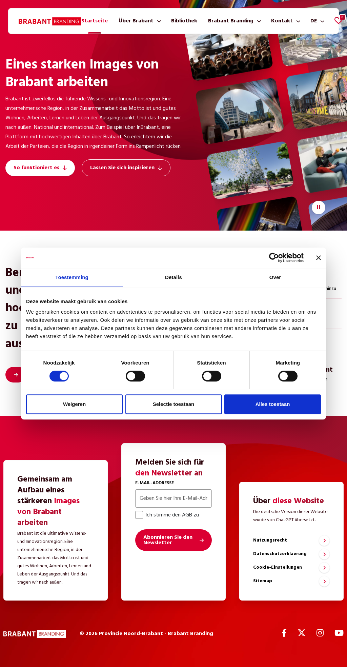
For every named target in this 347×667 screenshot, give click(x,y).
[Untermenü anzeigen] (157, 21)
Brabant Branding (230, 21)
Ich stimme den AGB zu (167, 515)
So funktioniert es (40, 167)
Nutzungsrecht (270, 540)
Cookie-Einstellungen (277, 567)
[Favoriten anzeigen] (338, 20)
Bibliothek (184, 21)
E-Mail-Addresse (154, 483)
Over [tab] (275, 277)
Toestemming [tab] (71, 277)
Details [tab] (173, 277)
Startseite (94, 21)
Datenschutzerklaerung (280, 554)
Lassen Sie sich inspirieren (126, 167)
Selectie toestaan (174, 404)
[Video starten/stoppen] (318, 207)
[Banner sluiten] (318, 257)
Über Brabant (136, 21)
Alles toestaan (273, 404)
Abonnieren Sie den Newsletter (167, 540)
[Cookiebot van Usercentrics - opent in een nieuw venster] (274, 258)
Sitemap (262, 581)
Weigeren (74, 404)
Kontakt (282, 21)
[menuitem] (94, 21)
